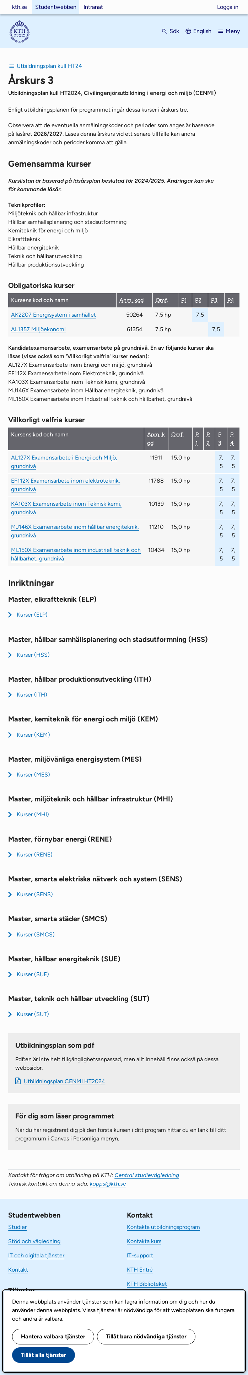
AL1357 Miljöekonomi (38, 329)
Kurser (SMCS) (36, 934)
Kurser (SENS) (35, 894)
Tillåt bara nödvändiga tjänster (146, 1336)
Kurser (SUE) (33, 974)
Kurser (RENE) (35, 854)
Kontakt (18, 1269)
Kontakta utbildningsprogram (163, 1227)
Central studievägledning (146, 1175)
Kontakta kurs (144, 1241)
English (202, 31)
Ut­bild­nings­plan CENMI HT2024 (64, 1081)
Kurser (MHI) (33, 814)
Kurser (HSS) (33, 654)
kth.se (19, 7)
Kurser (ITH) (32, 694)
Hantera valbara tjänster (53, 1336)
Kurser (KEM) (33, 734)
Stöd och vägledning (34, 1241)
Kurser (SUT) (33, 1014)
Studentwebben (55, 7)
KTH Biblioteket (147, 1283)
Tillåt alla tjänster (43, 1355)
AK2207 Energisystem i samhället (53, 314)
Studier (17, 1227)
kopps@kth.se (108, 1183)
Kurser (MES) (33, 774)
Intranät (93, 7)
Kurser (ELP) (32, 614)
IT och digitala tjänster (36, 1255)
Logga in (227, 7)
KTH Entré (140, 1269)
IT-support (140, 1255)
